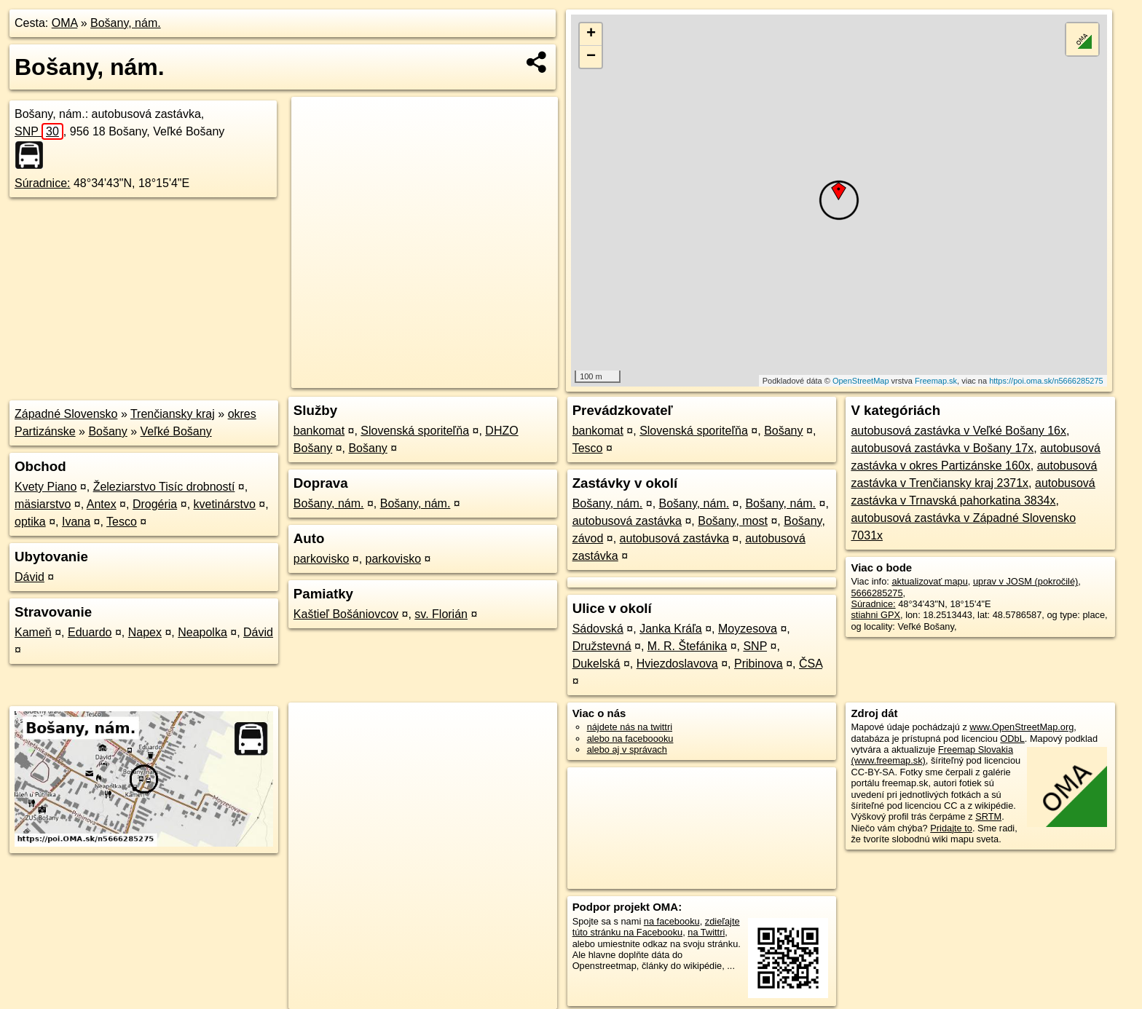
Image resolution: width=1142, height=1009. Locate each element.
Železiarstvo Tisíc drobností (164, 486)
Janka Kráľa (670, 628)
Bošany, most (733, 521)
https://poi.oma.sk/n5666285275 (1046, 380)
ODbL (1012, 738)
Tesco (121, 521)
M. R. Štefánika (687, 646)
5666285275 (876, 592)
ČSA (810, 663)
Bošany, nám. (125, 23)
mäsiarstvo (43, 504)
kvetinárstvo (225, 504)
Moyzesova (747, 628)
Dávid (29, 577)
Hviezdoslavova (677, 663)
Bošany (107, 431)
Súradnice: (43, 183)
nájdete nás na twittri (629, 726)
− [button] (591, 57)
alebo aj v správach (627, 749)
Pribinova (758, 663)
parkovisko (321, 559)
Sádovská (597, 628)
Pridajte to (951, 828)
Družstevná (601, 646)
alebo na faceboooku (630, 738)
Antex (102, 504)
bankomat (319, 430)
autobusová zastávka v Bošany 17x (942, 448)
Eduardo (90, 632)
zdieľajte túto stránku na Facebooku (656, 927)
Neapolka (202, 632)
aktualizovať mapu (929, 581)
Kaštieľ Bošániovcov (346, 614)
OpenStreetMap (860, 380)
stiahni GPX (875, 614)
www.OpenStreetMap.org (1021, 726)
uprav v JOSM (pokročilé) (1025, 581)
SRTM (988, 816)
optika (30, 521)
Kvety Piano (45, 486)
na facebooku (672, 921)
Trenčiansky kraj (172, 414)
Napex (145, 632)
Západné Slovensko (66, 414)
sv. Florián (441, 614)
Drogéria (155, 504)
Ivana (76, 521)
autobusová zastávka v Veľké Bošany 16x (958, 430)
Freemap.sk (936, 380)
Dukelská (596, 663)
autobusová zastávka (627, 521)
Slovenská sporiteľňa (415, 430)
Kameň (33, 632)
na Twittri (706, 932)
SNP (39, 131)
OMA (65, 23)
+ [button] (591, 34)
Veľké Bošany (176, 431)
